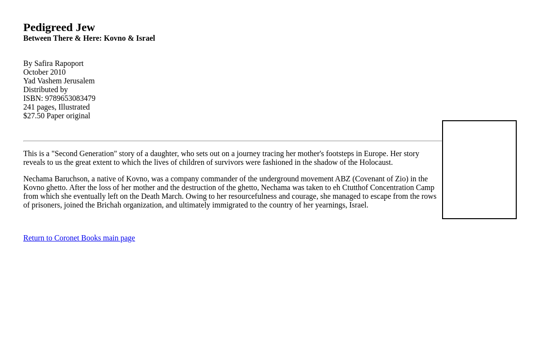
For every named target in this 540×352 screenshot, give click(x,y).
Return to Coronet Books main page (79, 238)
